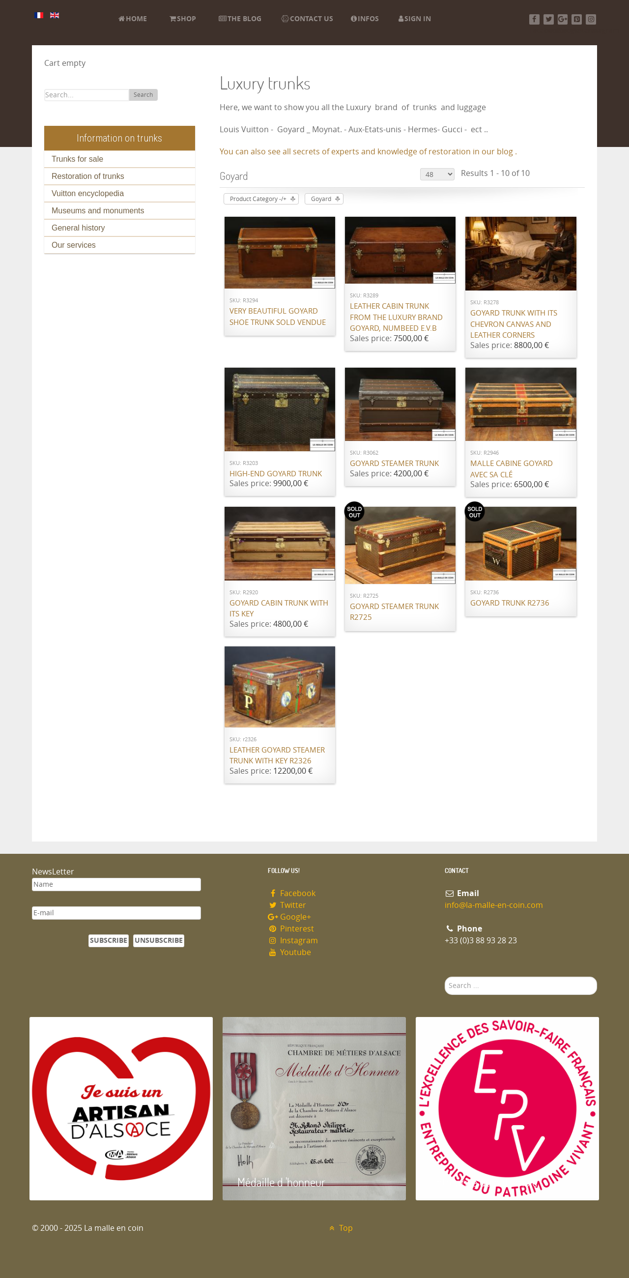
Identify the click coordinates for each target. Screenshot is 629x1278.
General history (78, 228)
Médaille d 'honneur (281, 1182)
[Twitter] (548, 19)
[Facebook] (534, 19)
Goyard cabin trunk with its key (278, 609)
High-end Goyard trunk (275, 473)
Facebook (291, 893)
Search (143, 94)
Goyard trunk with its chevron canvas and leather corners (513, 324)
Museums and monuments (98, 210)
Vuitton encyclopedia (88, 193)
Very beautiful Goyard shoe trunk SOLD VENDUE (277, 317)
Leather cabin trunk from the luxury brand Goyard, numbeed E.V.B (396, 317)
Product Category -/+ (258, 199)
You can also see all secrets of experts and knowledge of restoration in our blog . (368, 151)
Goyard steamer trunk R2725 (394, 612)
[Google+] (563, 19)
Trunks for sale (77, 159)
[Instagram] (591, 19)
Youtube (289, 952)
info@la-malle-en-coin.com (494, 905)
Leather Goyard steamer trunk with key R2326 (277, 756)
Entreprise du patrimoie (484, 1182)
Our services (74, 245)
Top (340, 1228)
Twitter (287, 905)
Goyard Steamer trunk (394, 463)
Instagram (293, 940)
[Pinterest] (577, 19)
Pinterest (291, 928)
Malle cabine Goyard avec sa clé (511, 469)
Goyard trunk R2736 (509, 603)
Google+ (289, 917)
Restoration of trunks (88, 176)
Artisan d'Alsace (79, 1182)
